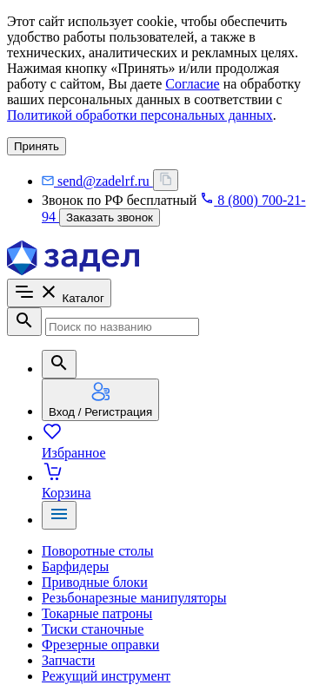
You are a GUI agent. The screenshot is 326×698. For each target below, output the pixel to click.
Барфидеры (75, 566)
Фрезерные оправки (100, 644)
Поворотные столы (98, 550)
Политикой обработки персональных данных (140, 115)
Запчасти (68, 660)
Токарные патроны (97, 613)
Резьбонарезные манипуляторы (134, 597)
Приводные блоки (95, 582)
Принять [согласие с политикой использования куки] (36, 146)
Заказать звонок (109, 217)
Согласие (192, 83)
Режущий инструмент (106, 675)
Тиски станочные (92, 629)
